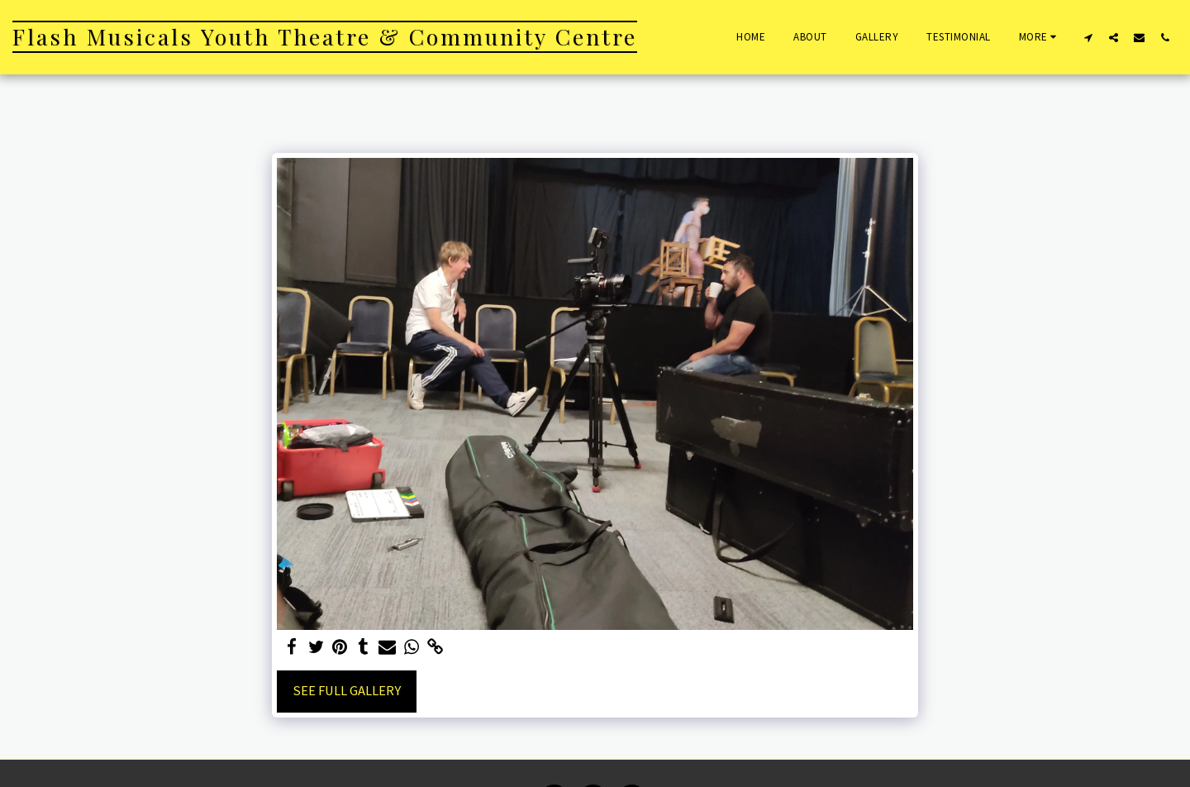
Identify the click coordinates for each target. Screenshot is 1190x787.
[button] (1088, 37)
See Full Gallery (347, 690)
